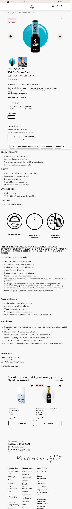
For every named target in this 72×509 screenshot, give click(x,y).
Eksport (25, 481)
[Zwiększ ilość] (19, 137)
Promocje (11, 477)
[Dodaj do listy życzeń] (61, 18)
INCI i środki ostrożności (28, 147)
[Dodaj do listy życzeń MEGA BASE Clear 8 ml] (60, 386)
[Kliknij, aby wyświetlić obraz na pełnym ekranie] (35, 36)
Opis (12, 147)
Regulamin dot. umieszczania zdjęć (43, 492)
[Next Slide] (61, 379)
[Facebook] (40, 471)
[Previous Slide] (57, 379)
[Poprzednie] (11, 36)
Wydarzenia (26, 498)
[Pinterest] (48, 471)
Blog (24, 504)
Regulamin (12, 483)
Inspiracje (25, 501)
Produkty (25, 474)
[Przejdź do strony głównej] (31, 6)
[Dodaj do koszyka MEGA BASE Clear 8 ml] (48, 423)
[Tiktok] (45, 471)
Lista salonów (42, 486)
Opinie (58, 147)
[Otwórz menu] (10, 6)
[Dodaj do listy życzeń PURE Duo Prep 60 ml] (32, 386)
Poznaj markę (27, 471)
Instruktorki (26, 495)
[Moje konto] (57, 6)
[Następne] (60, 36)
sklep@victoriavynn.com (17, 447)
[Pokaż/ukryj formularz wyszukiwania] (53, 6)
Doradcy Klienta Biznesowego (27, 486)
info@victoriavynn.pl (9, 366)
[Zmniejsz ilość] (9, 137)
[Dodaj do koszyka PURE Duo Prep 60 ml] (21, 423)
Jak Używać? (47, 147)
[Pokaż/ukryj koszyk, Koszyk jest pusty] (61, 6)
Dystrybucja (26, 478)
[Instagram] (37, 471)
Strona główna (12, 13)
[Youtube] (42, 471)
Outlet (10, 480)
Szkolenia (25, 492)
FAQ (23, 507)
